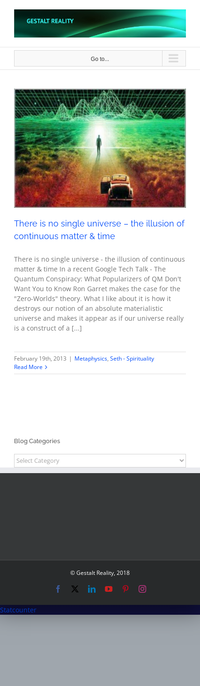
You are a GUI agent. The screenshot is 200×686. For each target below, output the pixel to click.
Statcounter (18, 609)
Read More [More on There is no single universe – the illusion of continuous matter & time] (28, 367)
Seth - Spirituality (132, 358)
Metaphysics (90, 358)
